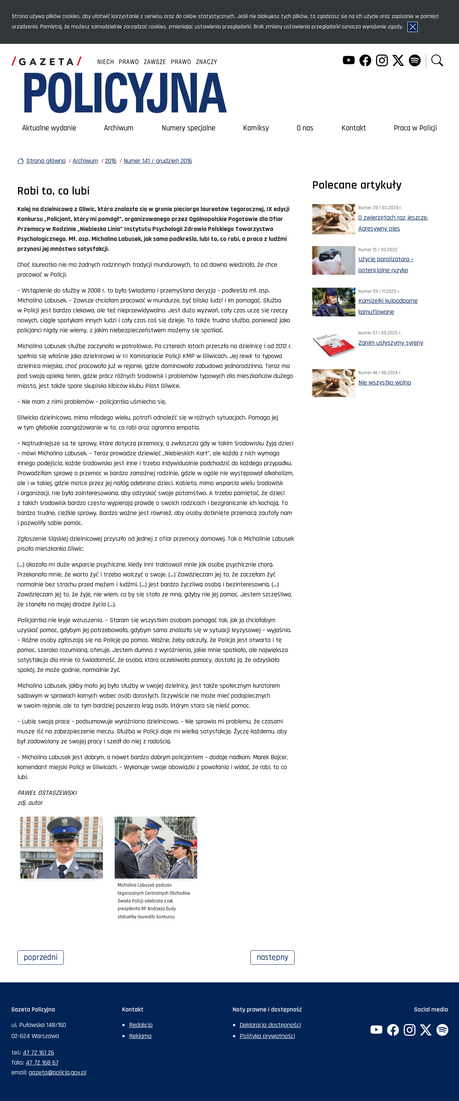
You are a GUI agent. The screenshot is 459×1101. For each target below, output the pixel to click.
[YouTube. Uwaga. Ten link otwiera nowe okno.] (349, 61)
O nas (305, 128)
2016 (111, 161)
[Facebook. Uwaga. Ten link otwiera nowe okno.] (365, 61)
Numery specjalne (188, 128)
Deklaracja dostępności (270, 1025)
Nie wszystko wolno (384, 382)
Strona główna (46, 161)
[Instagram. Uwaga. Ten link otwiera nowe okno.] (382, 61)
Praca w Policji (415, 128)
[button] (437, 61)
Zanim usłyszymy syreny (390, 343)
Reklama (140, 1036)
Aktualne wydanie (49, 128)
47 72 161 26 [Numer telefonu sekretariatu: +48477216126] (38, 1052)
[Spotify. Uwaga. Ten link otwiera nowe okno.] (415, 61)
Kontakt (353, 128)
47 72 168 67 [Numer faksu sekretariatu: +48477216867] (42, 1062)
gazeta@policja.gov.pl (57, 1072)
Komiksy (256, 128)
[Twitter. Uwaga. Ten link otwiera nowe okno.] (398, 61)
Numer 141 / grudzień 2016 (158, 161)
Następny (276, 956)
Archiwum (118, 128)
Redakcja (141, 1025)
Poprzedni (44, 956)
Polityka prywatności (267, 1036)
